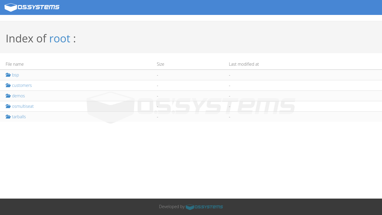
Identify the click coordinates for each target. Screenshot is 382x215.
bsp (12, 75)
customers (19, 85)
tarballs (16, 116)
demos (15, 96)
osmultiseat (20, 106)
